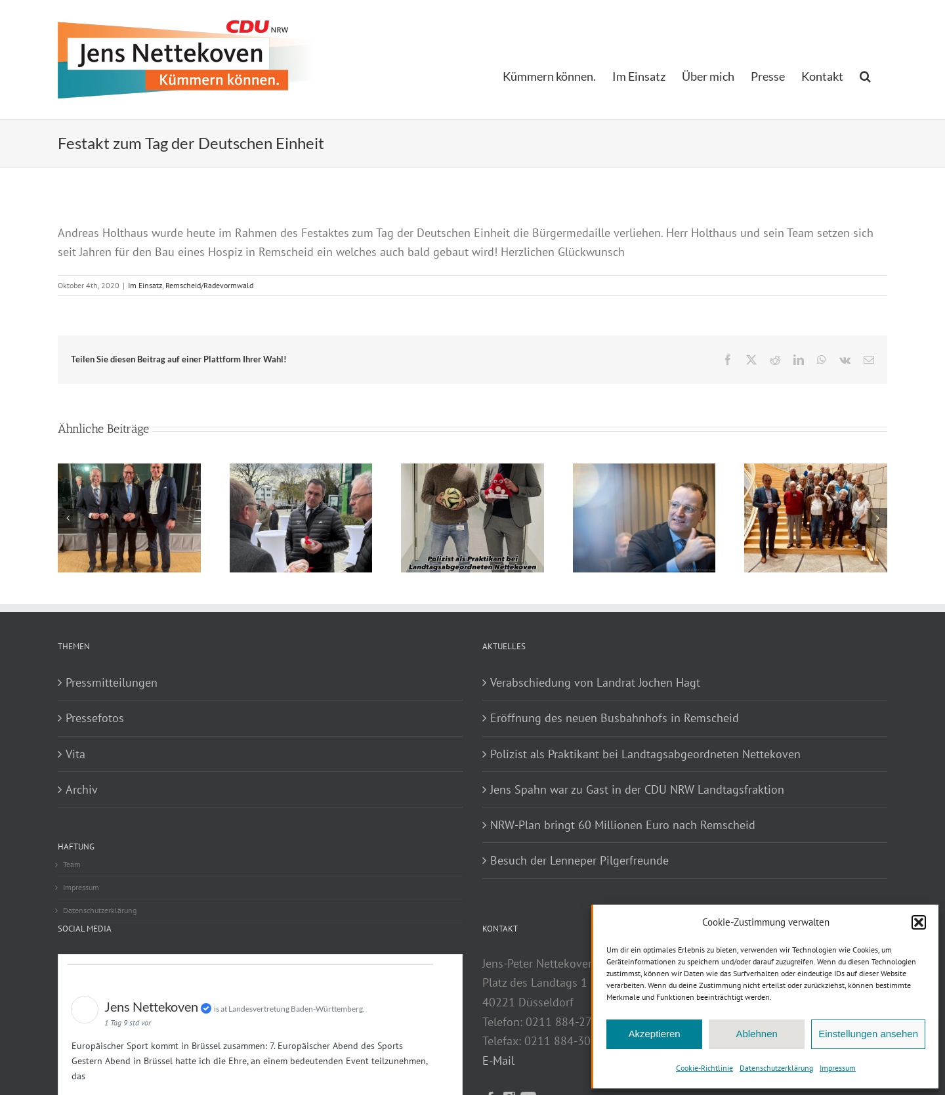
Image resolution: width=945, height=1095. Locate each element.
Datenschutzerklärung (776, 1068)
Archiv (82, 789)
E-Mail (498, 1060)
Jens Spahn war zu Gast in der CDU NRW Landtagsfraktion (637, 789)
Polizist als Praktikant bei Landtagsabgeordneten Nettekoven (645, 754)
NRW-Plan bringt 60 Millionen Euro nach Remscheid (622, 824)
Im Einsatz (145, 285)
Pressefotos (95, 717)
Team (72, 864)
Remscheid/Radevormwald (209, 285)
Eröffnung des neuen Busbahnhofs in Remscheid (614, 717)
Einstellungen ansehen (868, 1033)
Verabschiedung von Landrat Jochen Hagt (595, 682)
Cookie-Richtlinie (704, 1068)
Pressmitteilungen (112, 682)
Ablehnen (756, 1033)
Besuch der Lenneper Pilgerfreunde (579, 860)
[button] (918, 922)
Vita (75, 754)
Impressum (838, 1068)
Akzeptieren (654, 1033)
